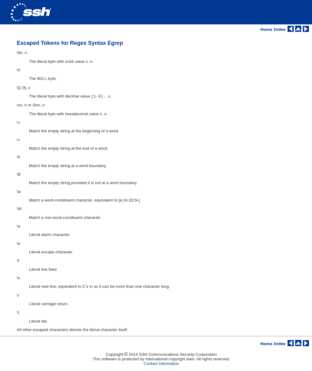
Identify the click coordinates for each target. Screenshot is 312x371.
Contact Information (161, 364)
